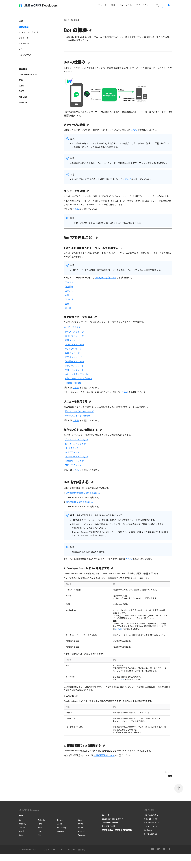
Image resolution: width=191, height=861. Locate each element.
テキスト (72, 289)
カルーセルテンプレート (79, 381)
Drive (40, 838)
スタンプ (72, 298)
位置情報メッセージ (77, 368)
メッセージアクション (78, 451)
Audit (59, 831)
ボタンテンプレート (77, 372)
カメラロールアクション (79, 463)
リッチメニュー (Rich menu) (81, 422)
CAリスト (121, 636)
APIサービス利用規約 (76, 856)
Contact (22, 834)
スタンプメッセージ (77, 343)
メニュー (23, 49)
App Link (23, 97)
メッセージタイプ (29, 32)
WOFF (21, 91)
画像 (70, 302)
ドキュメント (125, 5)
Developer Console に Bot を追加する (85, 499)
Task (40, 834)
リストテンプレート (77, 377)
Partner (60, 827)
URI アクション (74, 455)
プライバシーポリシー (53, 856)
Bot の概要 (24, 27)
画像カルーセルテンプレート (81, 385)
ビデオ (71, 315)
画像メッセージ (75, 347)
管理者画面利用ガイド (106, 762)
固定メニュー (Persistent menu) (82, 418)
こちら (136, 130)
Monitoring (61, 834)
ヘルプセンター (150, 829)
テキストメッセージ (77, 338)
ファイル (72, 306)
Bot (68, 20)
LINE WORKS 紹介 (151, 822)
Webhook (23, 102)
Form (40, 831)
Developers (148, 837)
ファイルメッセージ (77, 351)
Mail (39, 842)
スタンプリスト (26, 55)
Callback (25, 43)
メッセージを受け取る (108, 284)
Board (21, 838)
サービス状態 (149, 841)
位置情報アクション (77, 468)
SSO (21, 80)
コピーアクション (76, 472)
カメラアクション (76, 459)
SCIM (21, 85)
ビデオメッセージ (76, 364)
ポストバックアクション (79, 446)
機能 (113, 5)
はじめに (23, 69)
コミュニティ (142, 5)
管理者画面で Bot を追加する (82, 508)
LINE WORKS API (26, 74)
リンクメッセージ (76, 355)
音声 (70, 310)
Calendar (41, 827)
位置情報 (72, 293)
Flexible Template (76, 389)
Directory (22, 831)
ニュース (102, 5)
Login (167, 5)
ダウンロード (149, 826)
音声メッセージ (75, 360)
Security (60, 838)
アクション (24, 38)
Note (21, 842)
